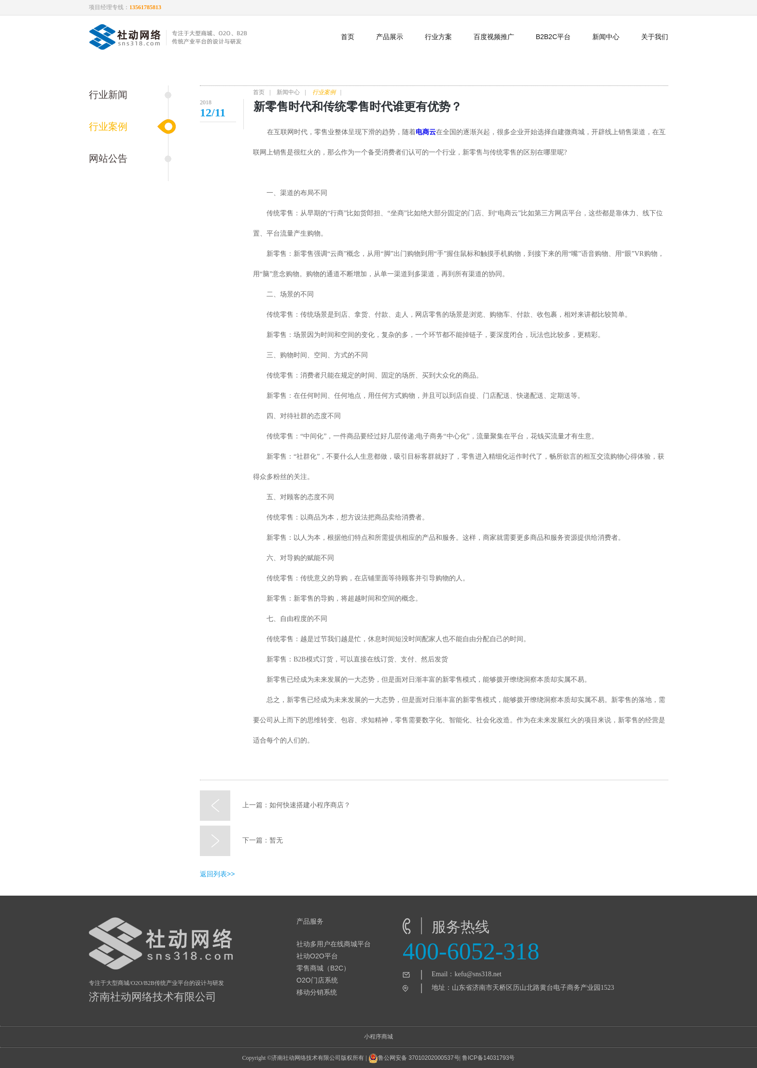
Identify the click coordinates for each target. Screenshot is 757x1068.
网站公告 (108, 158)
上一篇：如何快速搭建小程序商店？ (275, 805)
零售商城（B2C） (323, 968)
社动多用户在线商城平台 (333, 944)
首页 (347, 37)
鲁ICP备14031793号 (488, 1057)
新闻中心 (605, 37)
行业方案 (438, 37)
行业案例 (108, 126)
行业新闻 (108, 94)
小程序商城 (378, 1036)
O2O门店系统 (317, 980)
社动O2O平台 (317, 956)
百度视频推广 (494, 37)
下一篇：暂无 (241, 841)
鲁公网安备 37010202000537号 (414, 1058)
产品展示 (389, 37)
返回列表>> (217, 874)
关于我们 (654, 37)
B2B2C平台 (553, 37)
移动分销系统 (316, 992)
